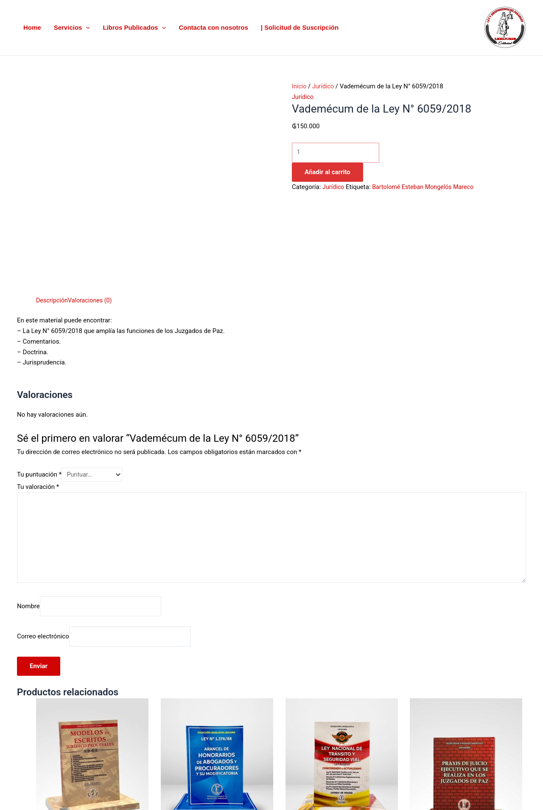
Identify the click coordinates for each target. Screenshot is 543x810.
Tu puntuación (39, 373)
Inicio (299, 86)
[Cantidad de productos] (339, 153)
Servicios (72, 28)
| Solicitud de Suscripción (300, 27)
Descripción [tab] (53, 198)
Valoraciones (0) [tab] (93, 198)
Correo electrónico (43, 540)
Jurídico (324, 86)
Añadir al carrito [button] (98, 775)
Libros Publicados (134, 28)
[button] (86, 28)
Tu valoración (38, 385)
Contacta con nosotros (213, 27)
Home (32, 27)
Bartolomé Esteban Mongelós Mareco (426, 188)
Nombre (28, 509)
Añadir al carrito (327, 173)
